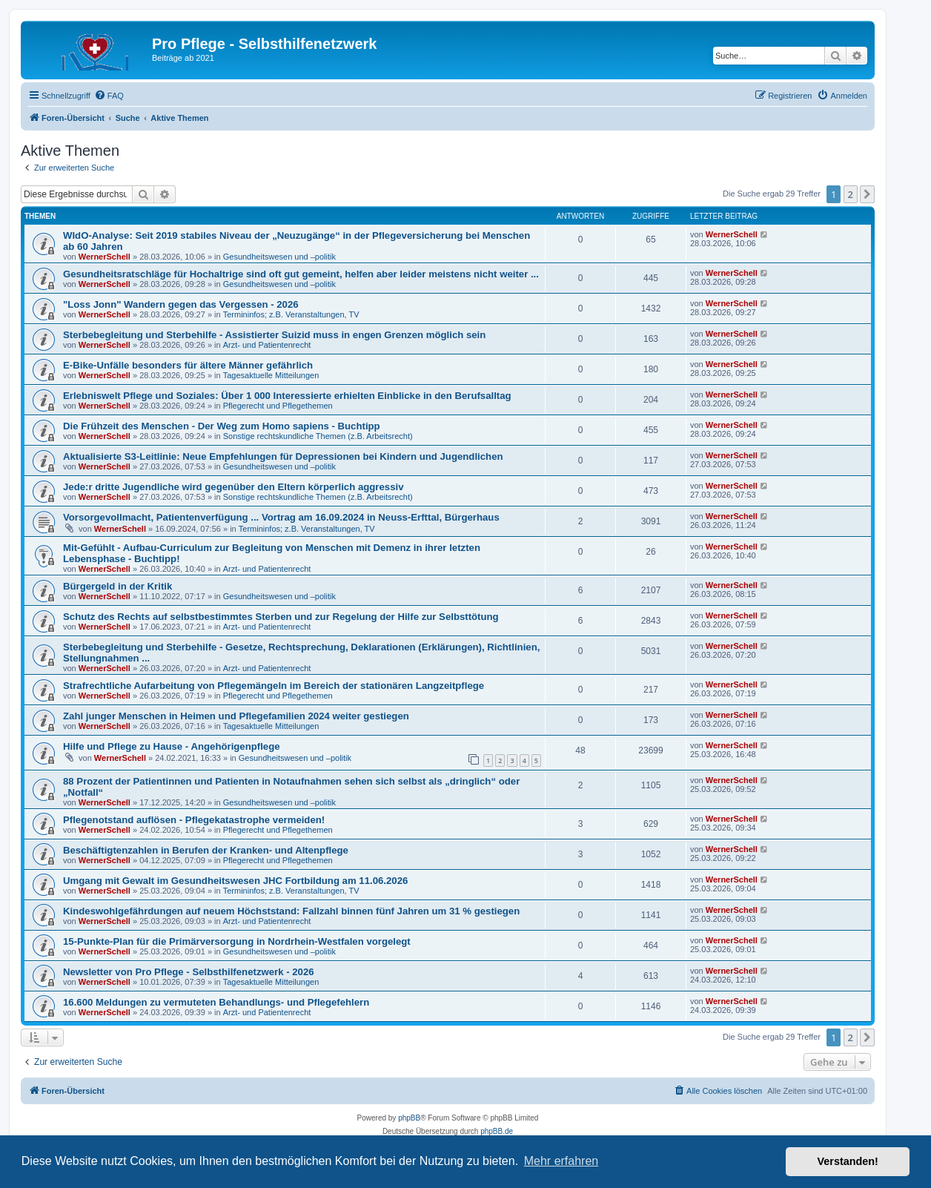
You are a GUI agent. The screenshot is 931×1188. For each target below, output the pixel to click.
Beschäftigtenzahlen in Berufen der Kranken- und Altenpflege (205, 850)
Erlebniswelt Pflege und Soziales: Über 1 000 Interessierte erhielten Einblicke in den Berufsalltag (287, 395)
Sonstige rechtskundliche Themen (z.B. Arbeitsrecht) (318, 436)
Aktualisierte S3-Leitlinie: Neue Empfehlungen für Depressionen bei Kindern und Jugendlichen (283, 456)
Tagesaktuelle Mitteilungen (271, 375)
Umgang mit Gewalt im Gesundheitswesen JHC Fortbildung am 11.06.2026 (235, 880)
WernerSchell (104, 256)
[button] (867, 194)
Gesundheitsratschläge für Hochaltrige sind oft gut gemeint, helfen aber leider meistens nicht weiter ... (301, 274)
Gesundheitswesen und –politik (279, 256)
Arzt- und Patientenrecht (267, 344)
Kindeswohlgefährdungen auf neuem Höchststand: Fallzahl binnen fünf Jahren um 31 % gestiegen (291, 911)
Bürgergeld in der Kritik (117, 586)
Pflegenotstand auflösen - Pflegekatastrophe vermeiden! (194, 819)
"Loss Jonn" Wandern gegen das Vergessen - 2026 (181, 304)
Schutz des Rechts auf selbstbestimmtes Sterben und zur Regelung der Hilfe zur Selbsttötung (281, 616)
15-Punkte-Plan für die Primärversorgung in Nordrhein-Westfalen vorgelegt (237, 941)
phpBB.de (496, 1131)
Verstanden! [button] (848, 1161)
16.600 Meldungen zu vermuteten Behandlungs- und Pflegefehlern (216, 1002)
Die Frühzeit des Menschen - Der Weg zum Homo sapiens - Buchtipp (221, 426)
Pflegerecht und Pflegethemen (278, 405)
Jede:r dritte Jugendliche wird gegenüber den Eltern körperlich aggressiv (233, 486)
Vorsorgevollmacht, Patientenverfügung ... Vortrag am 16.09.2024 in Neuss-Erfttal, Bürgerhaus (281, 517)
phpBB (409, 1118)
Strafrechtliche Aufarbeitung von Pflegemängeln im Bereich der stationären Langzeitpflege (273, 685)
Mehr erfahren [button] (561, 1161)
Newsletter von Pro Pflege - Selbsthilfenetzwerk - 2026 (188, 971)
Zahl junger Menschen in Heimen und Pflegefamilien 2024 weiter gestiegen (236, 716)
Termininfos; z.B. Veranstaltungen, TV (291, 314)
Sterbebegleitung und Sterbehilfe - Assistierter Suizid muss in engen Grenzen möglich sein (274, 334)
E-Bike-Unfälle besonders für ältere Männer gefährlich (188, 365)
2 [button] (850, 194)
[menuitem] (109, 96)
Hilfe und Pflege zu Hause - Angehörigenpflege (171, 746)
